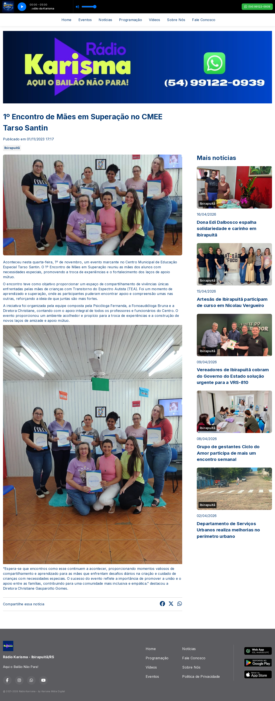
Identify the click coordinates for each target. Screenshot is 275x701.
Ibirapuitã (12, 148)
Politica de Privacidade (201, 676)
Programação (130, 20)
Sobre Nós (176, 20)
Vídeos (154, 20)
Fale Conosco (203, 20)
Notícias (105, 20)
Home (66, 20)
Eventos (85, 20)
